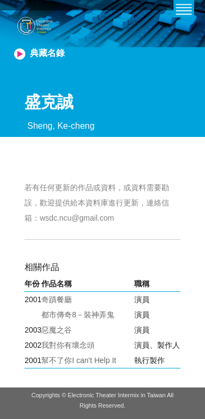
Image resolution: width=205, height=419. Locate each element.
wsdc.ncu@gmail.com (77, 218)
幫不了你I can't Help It (78, 360)
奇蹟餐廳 (56, 299)
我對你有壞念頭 (68, 345)
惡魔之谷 (56, 330)
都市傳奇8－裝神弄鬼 (77, 314)
